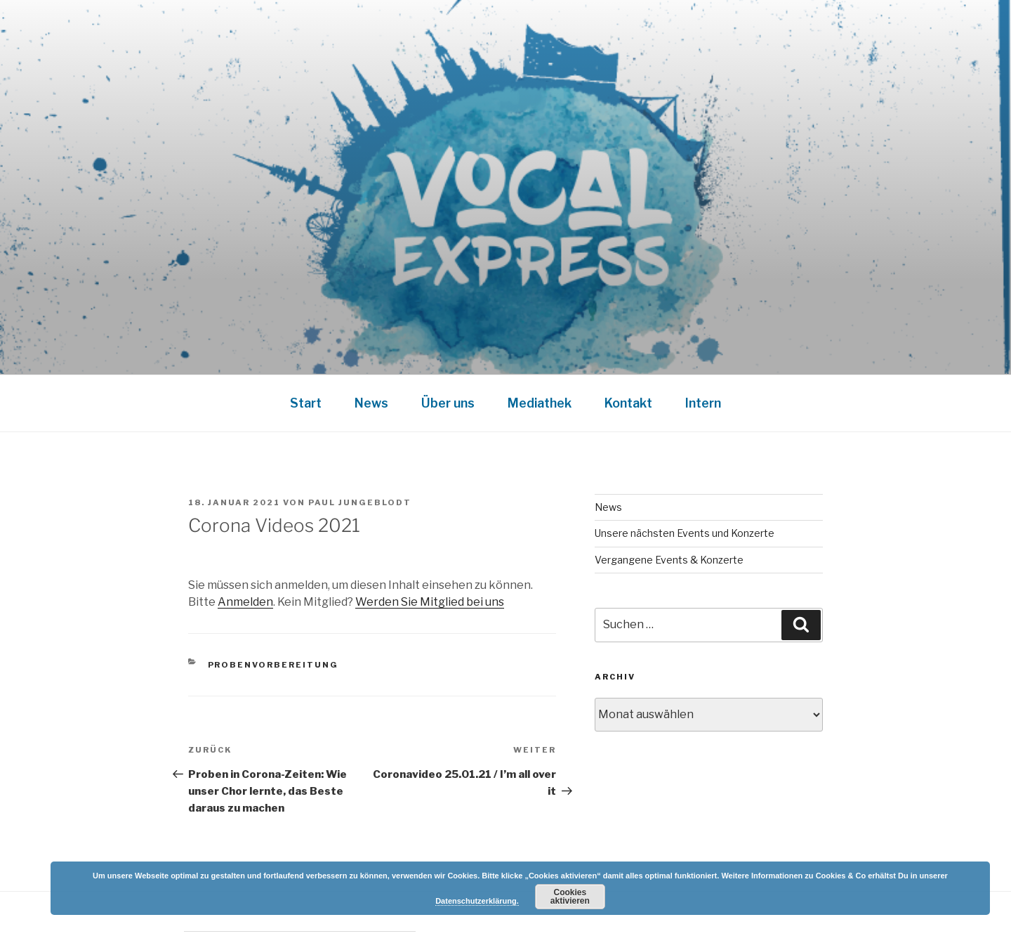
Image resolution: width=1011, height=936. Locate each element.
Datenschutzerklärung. (477, 901)
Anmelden (245, 602)
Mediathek (539, 403)
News (371, 403)
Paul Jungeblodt (359, 502)
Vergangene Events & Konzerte (669, 560)
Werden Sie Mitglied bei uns (429, 602)
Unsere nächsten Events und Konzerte (684, 533)
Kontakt (628, 403)
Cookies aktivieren (570, 897)
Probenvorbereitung (273, 665)
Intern (703, 403)
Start (306, 403)
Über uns (448, 403)
